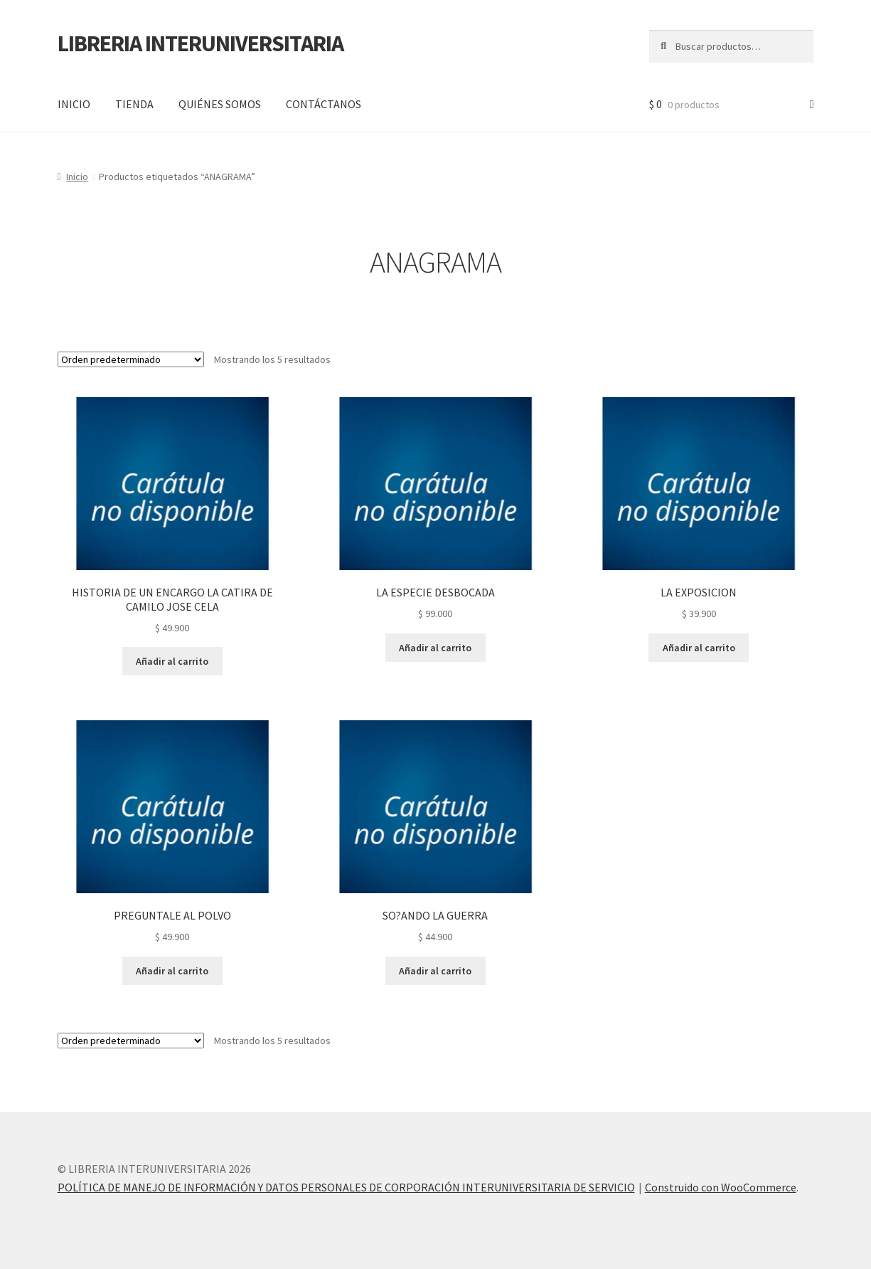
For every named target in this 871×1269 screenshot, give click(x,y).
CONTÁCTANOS (323, 104)
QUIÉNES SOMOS (219, 104)
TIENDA (134, 104)
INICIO (74, 104)
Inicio (77, 176)
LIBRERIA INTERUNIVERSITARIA (200, 43)
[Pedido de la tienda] (131, 359)
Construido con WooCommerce (720, 1187)
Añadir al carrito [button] (172, 661)
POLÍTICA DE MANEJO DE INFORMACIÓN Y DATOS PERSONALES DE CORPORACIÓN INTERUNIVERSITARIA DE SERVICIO (346, 1187)
